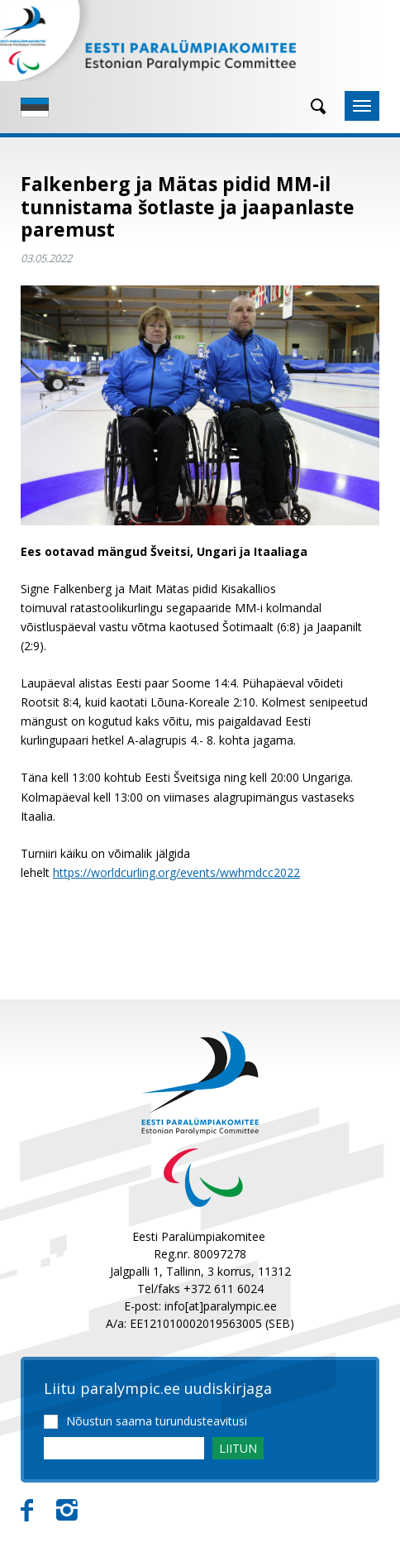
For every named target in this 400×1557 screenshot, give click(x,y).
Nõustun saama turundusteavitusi (156, 1421)
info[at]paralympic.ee (220, 1306)
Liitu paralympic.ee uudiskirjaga (158, 1389)
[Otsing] (312, 106)
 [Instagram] (67, 1510)
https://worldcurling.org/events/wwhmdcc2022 (176, 872)
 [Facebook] (27, 1510)
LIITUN (238, 1448)
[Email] (124, 1448)
